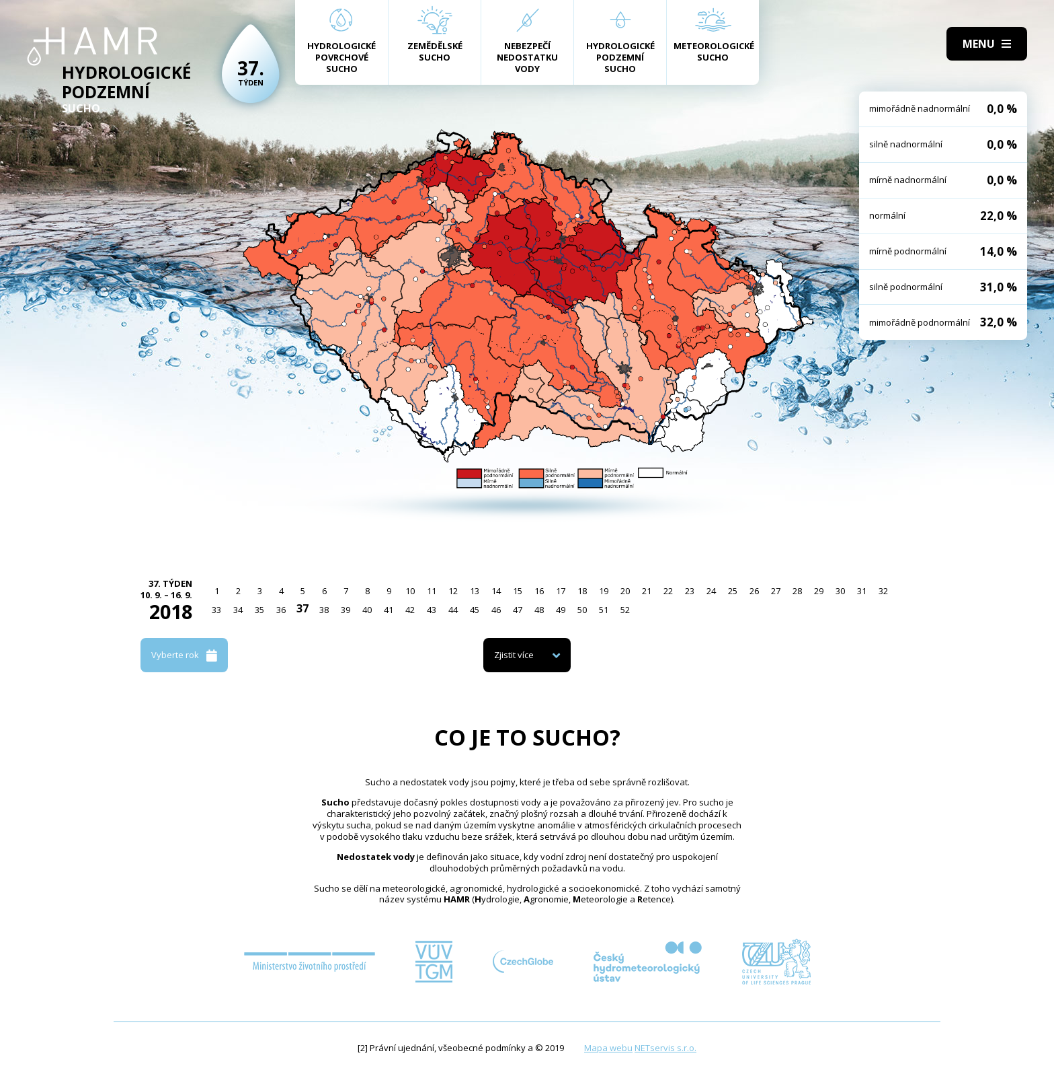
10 (410, 591)
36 (281, 610)
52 (625, 610)
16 (539, 591)
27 (775, 591)
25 (732, 591)
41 (388, 610)
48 (539, 610)
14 (496, 591)
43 (431, 610)
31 (861, 591)
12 (453, 591)
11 (431, 591)
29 (818, 591)
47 (517, 610)
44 (453, 610)
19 (603, 591)
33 (216, 610)
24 (711, 591)
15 (517, 591)
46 (496, 610)
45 (474, 610)
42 (410, 610)
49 (560, 610)
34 (238, 610)
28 (797, 591)
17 (560, 591)
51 (603, 610)
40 (367, 610)
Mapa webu (608, 1048)
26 (754, 591)
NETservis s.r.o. (665, 1048)
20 (625, 591)
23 (689, 591)
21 (646, 591)
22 (668, 591)
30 (840, 591)
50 (582, 610)
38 (324, 610)
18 (582, 591)
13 (474, 591)
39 (345, 610)
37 (302, 608)
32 (883, 591)
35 (259, 610)
